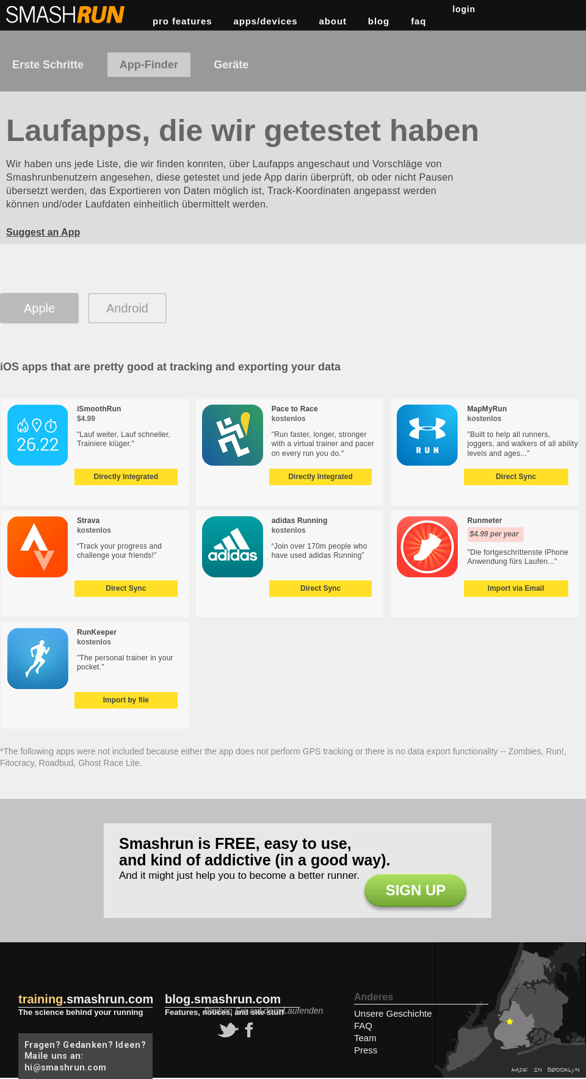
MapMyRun (487, 409)
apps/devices (266, 21)
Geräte (231, 65)
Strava (88, 520)
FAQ (418, 21)
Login (464, 9)
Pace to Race (295, 409)
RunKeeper (97, 632)
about (333, 21)
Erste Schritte (48, 65)
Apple (39, 308)
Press (365, 1050)
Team (365, 1038)
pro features (182, 21)
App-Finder (149, 65)
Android (127, 308)
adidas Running (300, 520)
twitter (226, 1030)
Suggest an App (43, 232)
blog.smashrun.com (223, 999)
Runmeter (485, 520)
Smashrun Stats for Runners (66, 14)
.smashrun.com (85, 999)
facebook (247, 1030)
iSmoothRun (99, 409)
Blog (378, 21)
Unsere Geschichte (393, 1013)
